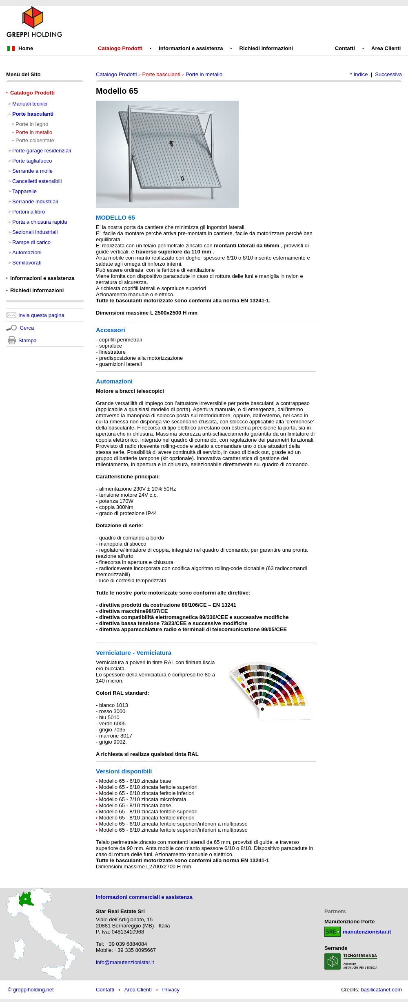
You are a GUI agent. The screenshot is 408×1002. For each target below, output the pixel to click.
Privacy (171, 990)
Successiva (388, 74)
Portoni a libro (28, 212)
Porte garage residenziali (41, 151)
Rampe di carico (31, 242)
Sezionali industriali (35, 232)
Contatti (105, 990)
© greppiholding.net (31, 990)
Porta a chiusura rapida (39, 222)
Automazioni (27, 252)
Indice (361, 74)
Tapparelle (24, 191)
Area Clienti (138, 990)
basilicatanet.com (381, 990)
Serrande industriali (35, 201)
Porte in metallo (204, 74)
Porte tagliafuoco (32, 161)
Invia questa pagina (41, 315)
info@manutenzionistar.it (125, 962)
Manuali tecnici (29, 104)
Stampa (27, 340)
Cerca (26, 328)
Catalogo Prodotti (116, 74)
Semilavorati (27, 263)
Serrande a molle (32, 171)
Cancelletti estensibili (37, 181)
